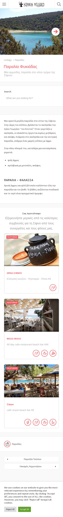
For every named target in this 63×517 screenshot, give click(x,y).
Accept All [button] (24, 509)
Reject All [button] (10, 509)
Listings (8, 59)
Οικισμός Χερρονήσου (30, 466)
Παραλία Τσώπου (32, 459)
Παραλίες (19, 59)
